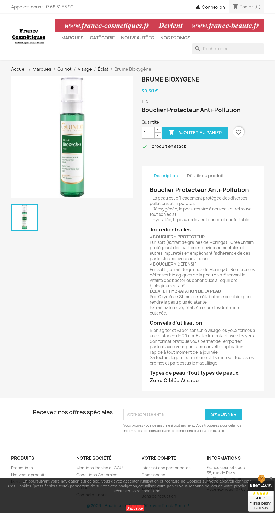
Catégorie (102, 38)
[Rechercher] (228, 48)
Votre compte (159, 458)
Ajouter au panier (195, 132)
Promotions (22, 467)
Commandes (153, 474)
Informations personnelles (166, 467)
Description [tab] (166, 176)
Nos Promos (175, 38)
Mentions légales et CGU (99, 467)
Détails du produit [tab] (205, 176)
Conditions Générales (96, 474)
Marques (72, 38)
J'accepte (135, 508)
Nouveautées (137, 38)
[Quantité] (148, 133)
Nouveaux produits (29, 474)
